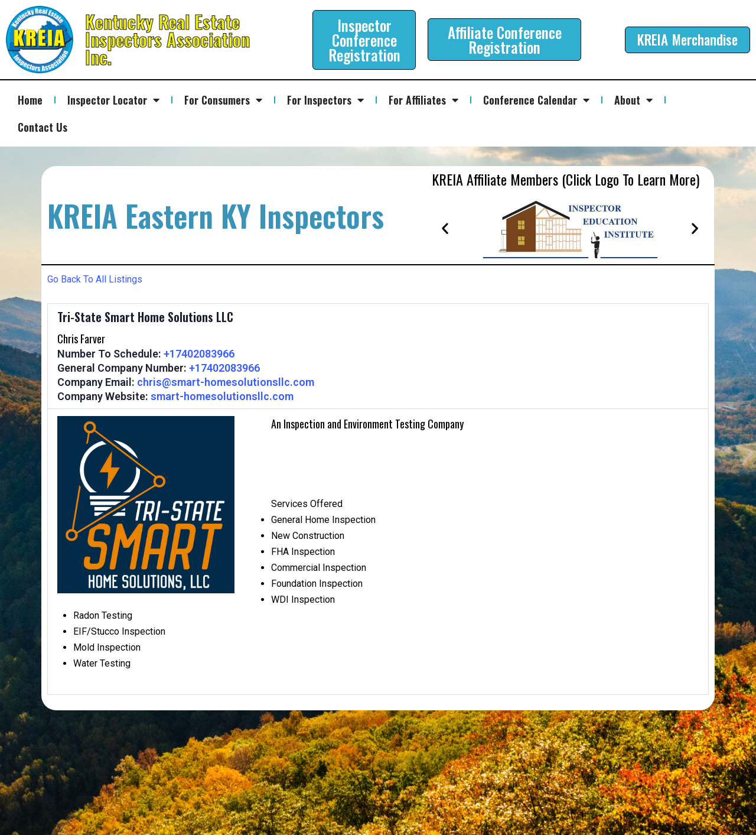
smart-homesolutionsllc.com (222, 396)
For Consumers (223, 100)
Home (30, 100)
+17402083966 (199, 353)
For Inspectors (325, 100)
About (633, 100)
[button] (445, 227)
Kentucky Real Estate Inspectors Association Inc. (167, 39)
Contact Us (42, 127)
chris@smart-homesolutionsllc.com (225, 382)
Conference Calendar (536, 100)
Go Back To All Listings (94, 279)
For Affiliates (423, 100)
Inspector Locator (113, 100)
